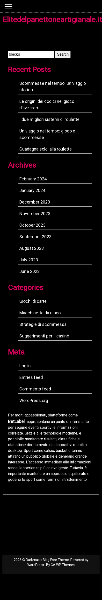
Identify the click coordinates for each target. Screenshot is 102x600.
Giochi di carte (33, 301)
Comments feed (35, 388)
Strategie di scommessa (42, 324)
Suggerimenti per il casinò (44, 335)
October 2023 (32, 225)
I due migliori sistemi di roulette (49, 119)
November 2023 (34, 213)
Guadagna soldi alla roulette (45, 149)
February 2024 (33, 178)
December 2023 (34, 201)
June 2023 (29, 271)
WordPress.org (33, 400)
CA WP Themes (63, 565)
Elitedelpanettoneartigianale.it (52, 19)
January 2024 (32, 190)
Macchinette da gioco (40, 312)
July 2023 (28, 259)
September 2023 (35, 236)
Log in (25, 365)
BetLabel (16, 421)
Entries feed (31, 377)
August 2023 (31, 248)
